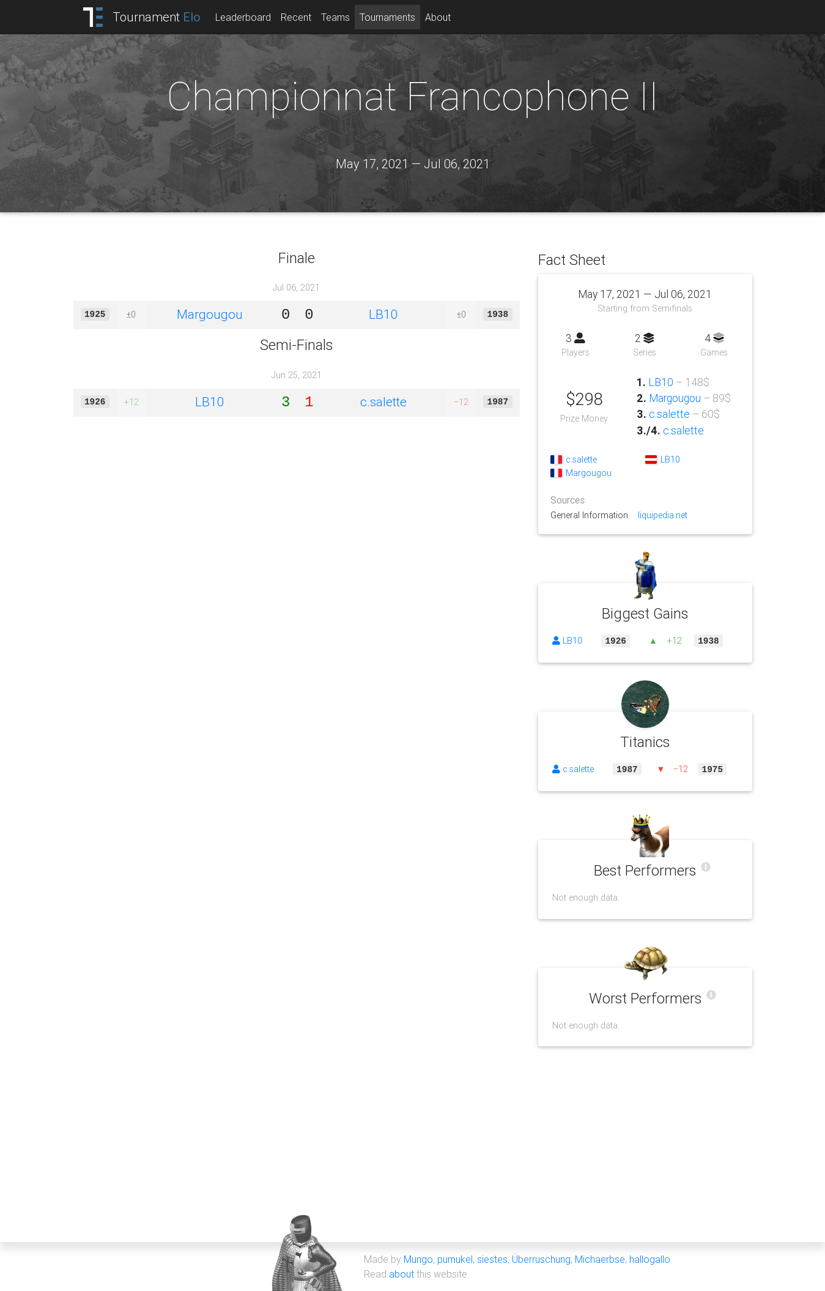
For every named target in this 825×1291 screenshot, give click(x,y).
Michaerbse (600, 1259)
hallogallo (649, 1259)
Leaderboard (243, 17)
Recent (296, 17)
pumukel (455, 1259)
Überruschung (541, 1259)
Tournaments (387, 17)
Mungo (418, 1259)
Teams (335, 17)
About (438, 17)
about (401, 1274)
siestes (492, 1259)
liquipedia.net (662, 515)
